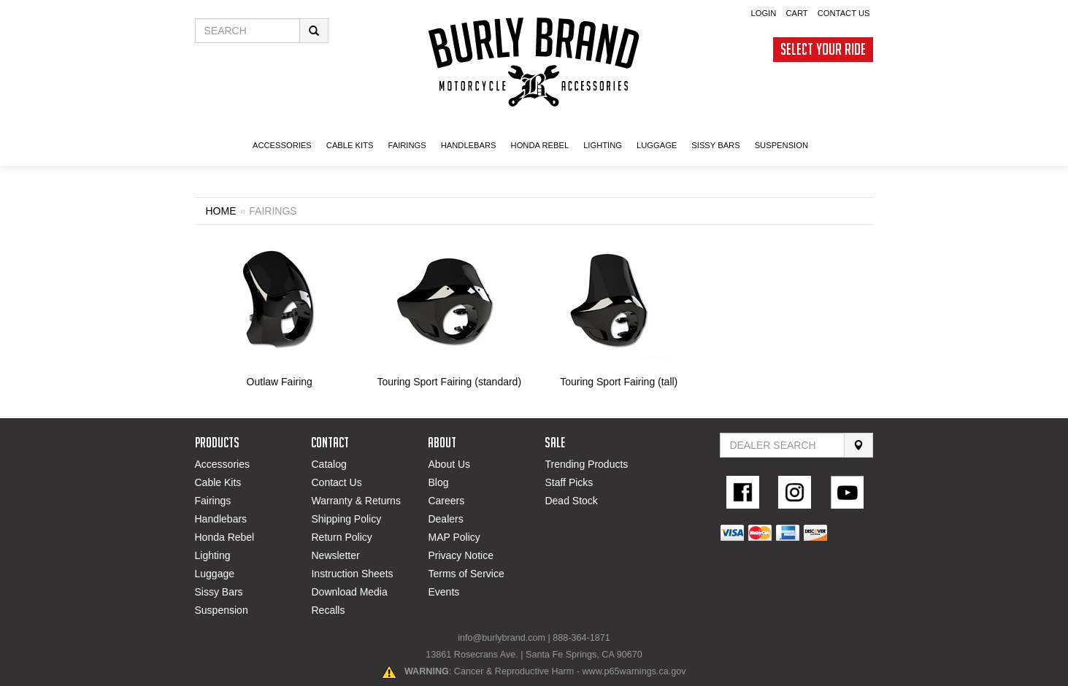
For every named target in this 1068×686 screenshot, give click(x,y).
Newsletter (335, 555)
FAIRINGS (407, 145)
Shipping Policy (346, 519)
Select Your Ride (823, 49)
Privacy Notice (460, 555)
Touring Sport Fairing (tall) (618, 382)
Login (763, 13)
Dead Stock (571, 500)
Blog (438, 482)
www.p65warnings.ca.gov (633, 671)
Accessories (222, 464)
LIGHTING (602, 145)
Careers (446, 500)
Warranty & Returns (355, 500)
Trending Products (586, 464)
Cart (796, 13)
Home (221, 211)
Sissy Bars (219, 592)
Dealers (445, 519)
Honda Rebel (225, 537)
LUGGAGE (657, 145)
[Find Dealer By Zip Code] (782, 445)
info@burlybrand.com (501, 638)
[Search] (858, 445)
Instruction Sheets (352, 573)
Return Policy (341, 537)
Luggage (215, 573)
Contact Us (844, 13)
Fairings (213, 500)
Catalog (328, 464)
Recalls (328, 610)
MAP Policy (454, 537)
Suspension (221, 610)
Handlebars (468, 145)
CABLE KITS (350, 145)
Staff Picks (569, 482)
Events (443, 592)
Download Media (349, 592)
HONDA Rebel (540, 145)
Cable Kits (218, 482)
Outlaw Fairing (279, 382)
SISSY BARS (715, 145)
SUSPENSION (781, 145)
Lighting (213, 555)
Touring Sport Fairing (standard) (449, 382)
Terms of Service (466, 573)
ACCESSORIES (282, 145)
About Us (449, 464)
